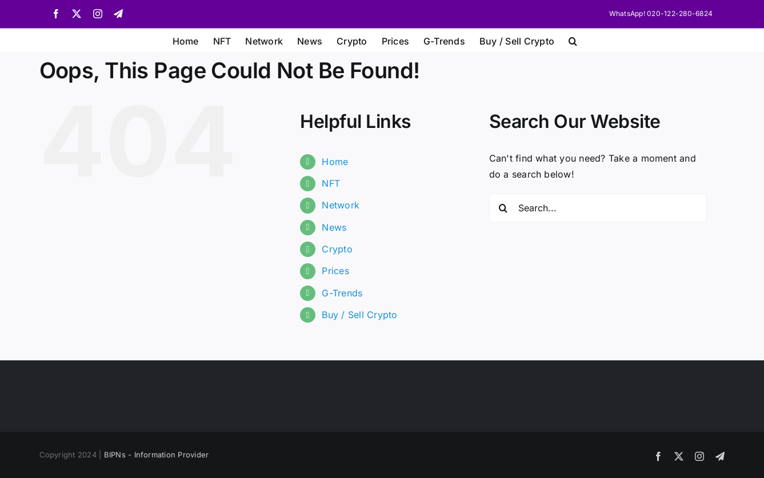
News (334, 227)
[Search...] (597, 208)
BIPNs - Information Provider (156, 454)
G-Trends (342, 293)
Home (335, 161)
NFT (331, 183)
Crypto (337, 249)
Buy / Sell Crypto (359, 314)
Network (340, 205)
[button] (573, 40)
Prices (335, 270)
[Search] (503, 208)
